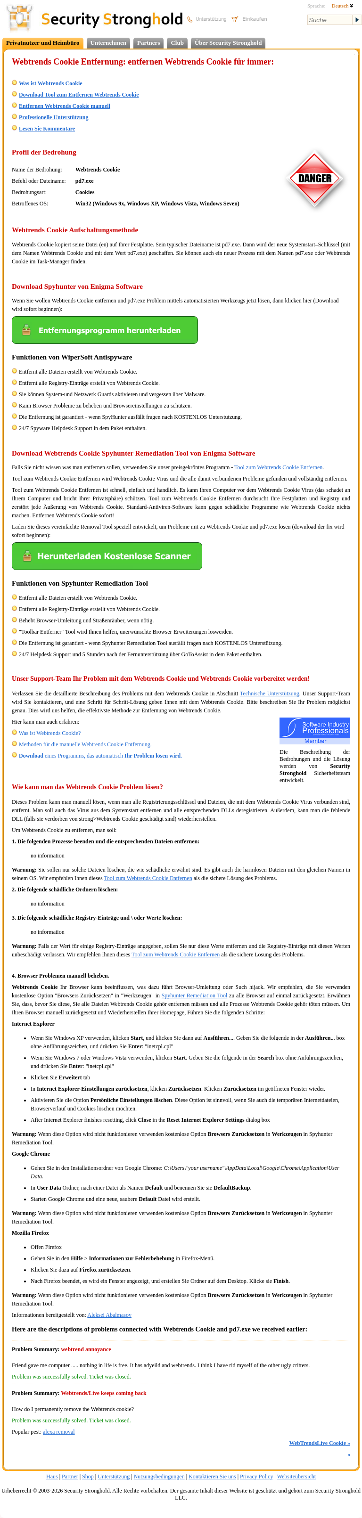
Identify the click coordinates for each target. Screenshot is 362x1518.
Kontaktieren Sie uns (212, 1476)
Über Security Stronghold (228, 42)
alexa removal (59, 1431)
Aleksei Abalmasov (109, 1315)
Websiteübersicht (296, 1476)
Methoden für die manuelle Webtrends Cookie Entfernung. (85, 744)
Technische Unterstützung (269, 693)
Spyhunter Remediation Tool (195, 995)
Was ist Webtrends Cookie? (50, 733)
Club (177, 42)
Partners (148, 42)
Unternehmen (108, 42)
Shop (88, 1476)
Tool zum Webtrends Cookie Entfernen (278, 467)
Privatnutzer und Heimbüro (43, 42)
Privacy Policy (256, 1476)
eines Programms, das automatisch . (100, 755)
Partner (70, 1476)
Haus (52, 1476)
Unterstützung (114, 1476)
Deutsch (342, 5)
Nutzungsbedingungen (159, 1476)
